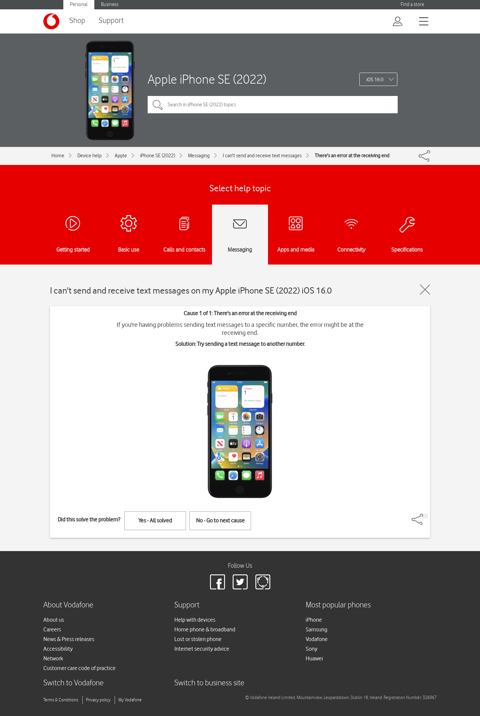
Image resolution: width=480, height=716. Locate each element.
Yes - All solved (155, 520)
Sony (311, 648)
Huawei (314, 658)
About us (53, 619)
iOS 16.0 (374, 80)
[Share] (425, 516)
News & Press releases (68, 639)
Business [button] (109, 4)
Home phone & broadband (204, 629)
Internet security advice (201, 648)
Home (57, 156)
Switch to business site (209, 683)
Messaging (199, 156)
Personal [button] (79, 4)
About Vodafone (68, 605)
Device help (89, 156)
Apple (121, 156)
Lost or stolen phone (198, 639)
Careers (52, 629)
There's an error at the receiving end (352, 156)
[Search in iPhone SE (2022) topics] (273, 104)
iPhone (314, 619)
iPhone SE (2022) (157, 156)
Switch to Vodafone (73, 683)
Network (53, 658)
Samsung (316, 629)
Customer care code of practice (79, 668)
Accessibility (58, 648)
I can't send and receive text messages (262, 156)
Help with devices (194, 619)
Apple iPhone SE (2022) (207, 79)
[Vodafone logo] (51, 21)
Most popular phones (338, 605)
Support (111, 21)
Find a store (412, 4)
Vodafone (317, 639)
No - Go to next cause (220, 520)
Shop (77, 21)
